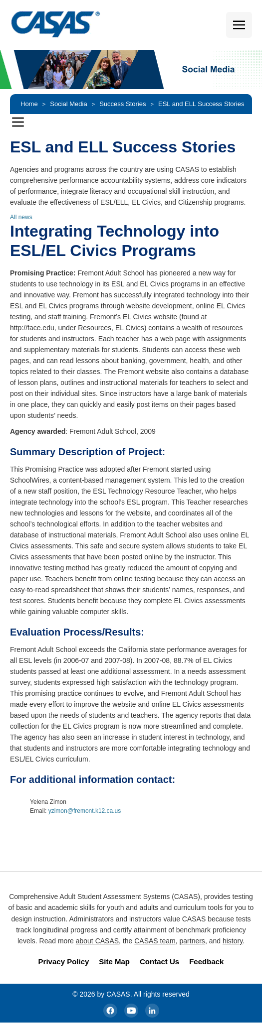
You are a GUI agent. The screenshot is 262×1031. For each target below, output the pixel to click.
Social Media (68, 104)
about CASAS (97, 941)
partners (192, 941)
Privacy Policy (63, 961)
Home (29, 104)
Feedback (206, 961)
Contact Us (159, 961)
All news (21, 217)
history (233, 941)
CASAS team (154, 941)
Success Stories (122, 104)
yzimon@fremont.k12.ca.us (84, 810)
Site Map (114, 961)
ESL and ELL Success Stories (201, 104)
